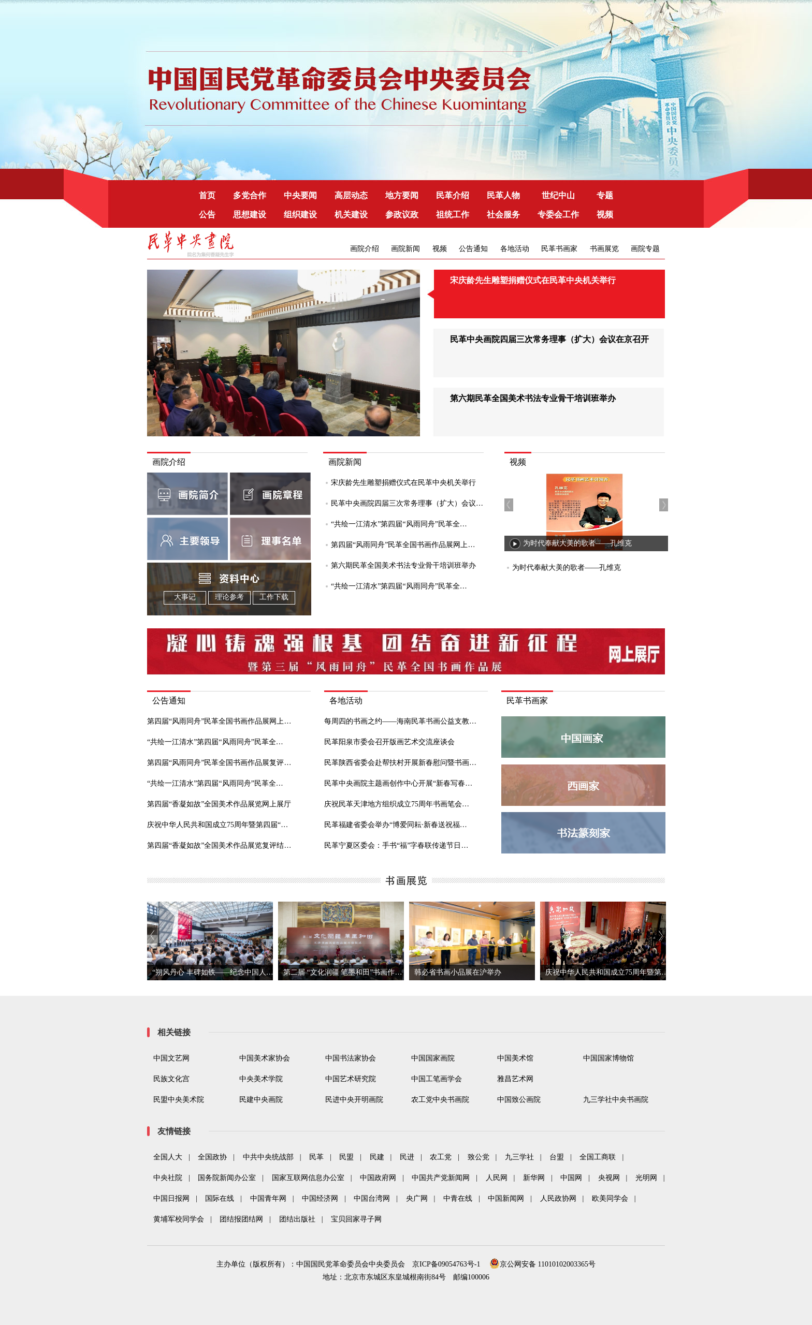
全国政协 (212, 1157)
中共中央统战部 (268, 1157)
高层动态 (351, 195)
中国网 (571, 1178)
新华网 (534, 1178)
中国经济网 (320, 1198)
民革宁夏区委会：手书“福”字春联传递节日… (396, 845)
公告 (207, 214)
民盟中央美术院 (178, 1099)
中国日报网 (171, 1198)
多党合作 (249, 195)
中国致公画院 (519, 1099)
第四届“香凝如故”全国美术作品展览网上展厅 (219, 804)
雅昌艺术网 (515, 1079)
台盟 (556, 1157)
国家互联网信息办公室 (308, 1178)
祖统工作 (452, 214)
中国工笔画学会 (436, 1079)
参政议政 (401, 214)
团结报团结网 (241, 1219)
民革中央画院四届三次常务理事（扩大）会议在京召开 (549, 339)
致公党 (478, 1157)
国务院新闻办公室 (227, 1178)
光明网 (646, 1178)
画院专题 (645, 249)
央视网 (609, 1178)
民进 (407, 1157)
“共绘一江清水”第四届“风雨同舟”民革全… (399, 524)
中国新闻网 (506, 1198)
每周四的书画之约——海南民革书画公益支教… (400, 721)
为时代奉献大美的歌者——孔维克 (577, 543)
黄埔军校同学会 (178, 1219)
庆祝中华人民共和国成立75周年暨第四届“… (217, 825)
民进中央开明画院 (354, 1099)
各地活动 (514, 249)
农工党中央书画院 (440, 1099)
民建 (377, 1157)
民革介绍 (452, 195)
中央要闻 (300, 195)
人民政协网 (558, 1198)
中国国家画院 (433, 1058)
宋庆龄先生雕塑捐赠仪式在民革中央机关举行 (533, 280)
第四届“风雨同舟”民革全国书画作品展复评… (219, 763)
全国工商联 (597, 1157)
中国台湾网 (372, 1198)
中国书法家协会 (350, 1058)
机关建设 (351, 214)
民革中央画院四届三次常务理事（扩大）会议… (407, 503)
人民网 (497, 1178)
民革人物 (503, 195)
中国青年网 (268, 1198)
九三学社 (519, 1157)
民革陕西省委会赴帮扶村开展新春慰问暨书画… (400, 763)
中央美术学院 (261, 1079)
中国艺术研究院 (350, 1079)
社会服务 (503, 214)
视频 (605, 214)
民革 (316, 1157)
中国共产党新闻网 (441, 1178)
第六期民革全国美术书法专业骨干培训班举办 (533, 398)
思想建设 (249, 214)
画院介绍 (364, 249)
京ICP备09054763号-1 (446, 1264)
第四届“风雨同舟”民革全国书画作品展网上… (403, 545)
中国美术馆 (515, 1058)
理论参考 (229, 597)
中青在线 (457, 1198)
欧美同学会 (610, 1198)
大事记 (185, 597)
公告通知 (473, 249)
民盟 (346, 1157)
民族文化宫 (171, 1079)
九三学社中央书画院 (615, 1099)
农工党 (441, 1157)
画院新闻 (405, 249)
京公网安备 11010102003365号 (542, 1262)
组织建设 (300, 214)
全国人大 (167, 1157)
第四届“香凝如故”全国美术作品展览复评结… (219, 845)
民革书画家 (559, 249)
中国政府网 (378, 1178)
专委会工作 (558, 214)
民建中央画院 (261, 1099)
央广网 (417, 1198)
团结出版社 (297, 1219)
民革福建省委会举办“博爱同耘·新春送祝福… (395, 825)
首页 (207, 195)
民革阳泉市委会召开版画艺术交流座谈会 (389, 742)
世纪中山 (558, 195)
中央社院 (167, 1178)
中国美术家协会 (264, 1058)
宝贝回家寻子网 (356, 1219)
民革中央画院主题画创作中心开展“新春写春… (398, 783)
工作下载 (273, 597)
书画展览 (604, 249)
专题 (605, 195)
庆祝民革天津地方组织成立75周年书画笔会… (396, 804)
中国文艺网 (171, 1058)
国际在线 (219, 1198)
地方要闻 (401, 195)
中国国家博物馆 (608, 1058)
